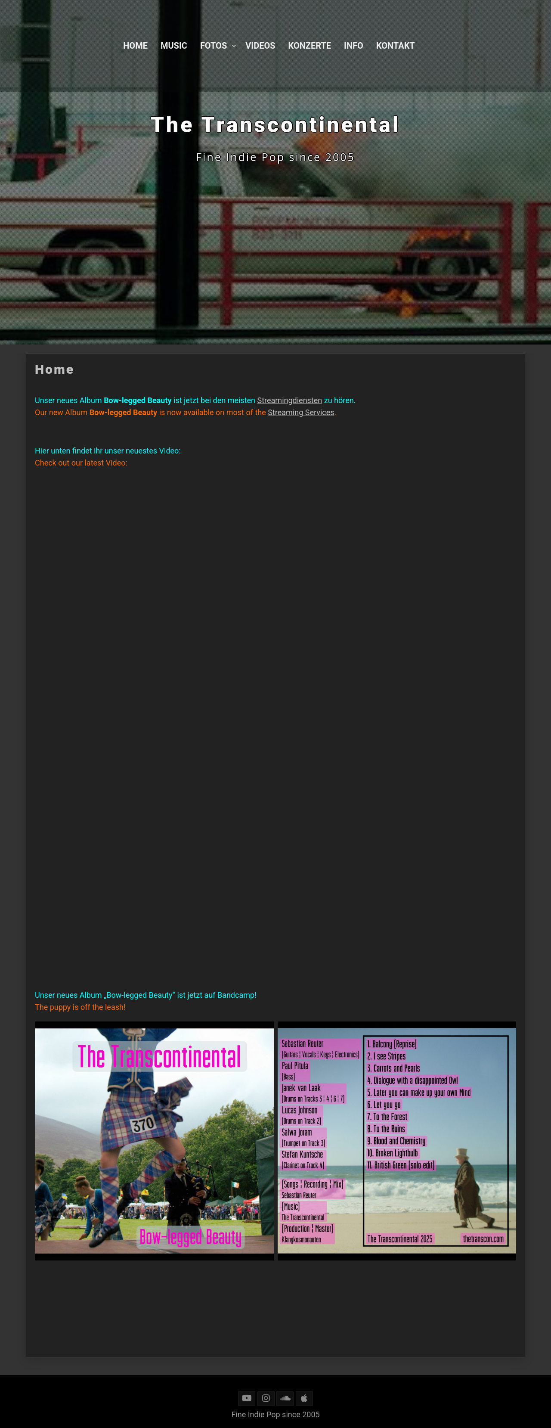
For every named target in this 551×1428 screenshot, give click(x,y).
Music (174, 45)
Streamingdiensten (289, 400)
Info (353, 45)
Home (135, 45)
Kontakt (395, 45)
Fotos (213, 45)
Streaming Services (301, 412)
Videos (260, 45)
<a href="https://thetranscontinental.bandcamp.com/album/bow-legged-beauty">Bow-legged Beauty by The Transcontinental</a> (110, 886)
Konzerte (309, 45)
